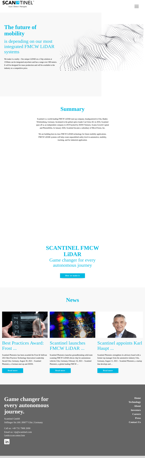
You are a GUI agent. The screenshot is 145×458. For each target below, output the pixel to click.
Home (137, 398)
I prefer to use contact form (14, 435)
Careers (136, 414)
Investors (136, 410)
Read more (12, 370)
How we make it (72, 276)
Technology (135, 402)
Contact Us (135, 422)
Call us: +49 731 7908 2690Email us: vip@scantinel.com (18, 430)
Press (138, 418)
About (137, 406)
